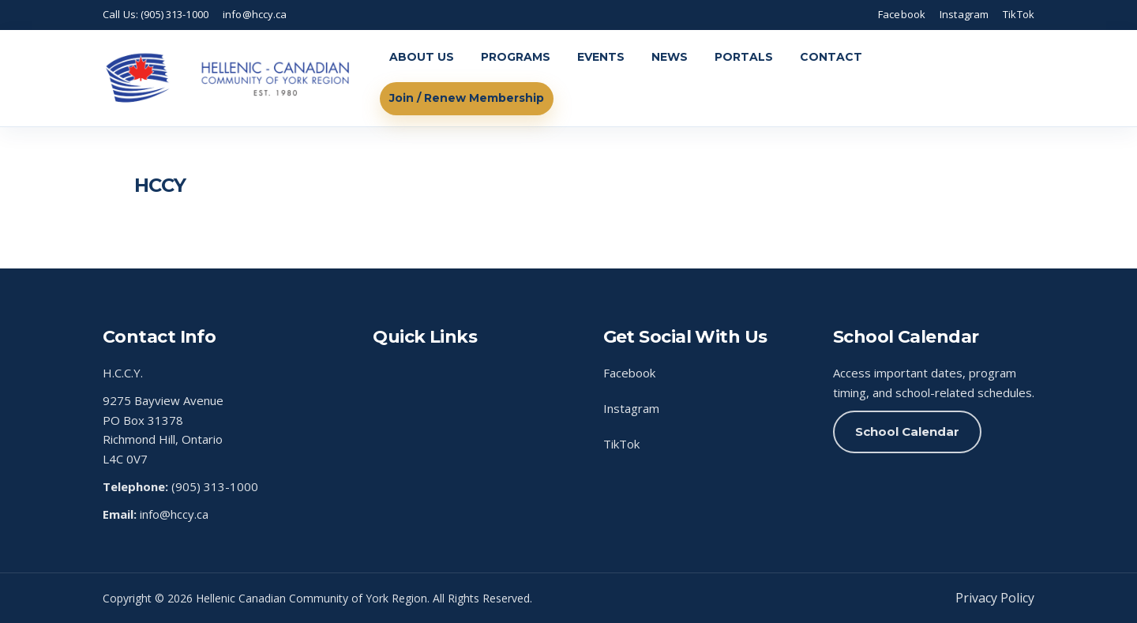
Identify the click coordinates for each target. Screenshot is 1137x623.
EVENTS (601, 57)
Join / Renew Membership (466, 98)
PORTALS (744, 57)
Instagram (964, 14)
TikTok (1018, 14)
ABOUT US (421, 57)
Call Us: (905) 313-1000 (155, 14)
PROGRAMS (515, 57)
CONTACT (831, 57)
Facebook (901, 14)
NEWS (669, 57)
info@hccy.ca (255, 14)
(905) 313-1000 (214, 486)
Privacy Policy (994, 597)
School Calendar (907, 431)
